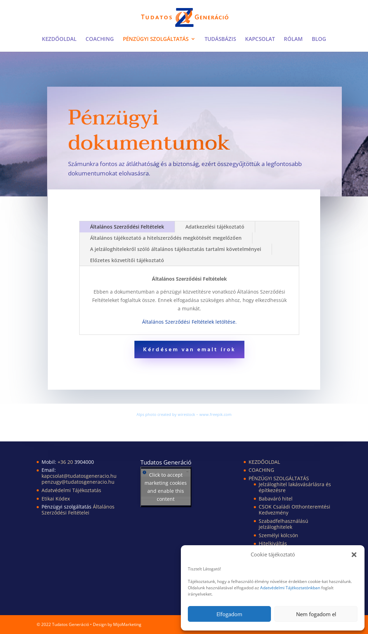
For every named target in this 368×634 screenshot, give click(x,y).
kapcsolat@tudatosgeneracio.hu (79, 476)
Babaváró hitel (276, 498)
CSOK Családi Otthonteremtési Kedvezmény (294, 509)
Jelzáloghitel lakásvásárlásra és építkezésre (295, 487)
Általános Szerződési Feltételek (127, 226)
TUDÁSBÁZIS (220, 39)
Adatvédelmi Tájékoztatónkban (290, 588)
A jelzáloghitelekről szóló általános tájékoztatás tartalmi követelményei (175, 249)
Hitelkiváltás (273, 543)
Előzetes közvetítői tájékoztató (127, 260)
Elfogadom (229, 614)
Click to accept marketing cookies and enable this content (166, 486)
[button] (354, 554)
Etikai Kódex (56, 498)
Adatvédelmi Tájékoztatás (71, 490)
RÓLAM (293, 39)
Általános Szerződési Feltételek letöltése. (189, 321)
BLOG (319, 39)
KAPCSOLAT (260, 39)
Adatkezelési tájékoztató (214, 226)
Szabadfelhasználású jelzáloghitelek (283, 524)
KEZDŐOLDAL (59, 39)
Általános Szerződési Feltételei (78, 509)
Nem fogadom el (316, 614)
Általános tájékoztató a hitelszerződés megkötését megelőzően (166, 238)
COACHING (100, 39)
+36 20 (66, 462)
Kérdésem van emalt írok (189, 349)
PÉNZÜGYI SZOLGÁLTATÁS (156, 39)
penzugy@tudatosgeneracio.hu (78, 481)
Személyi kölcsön (278, 535)
